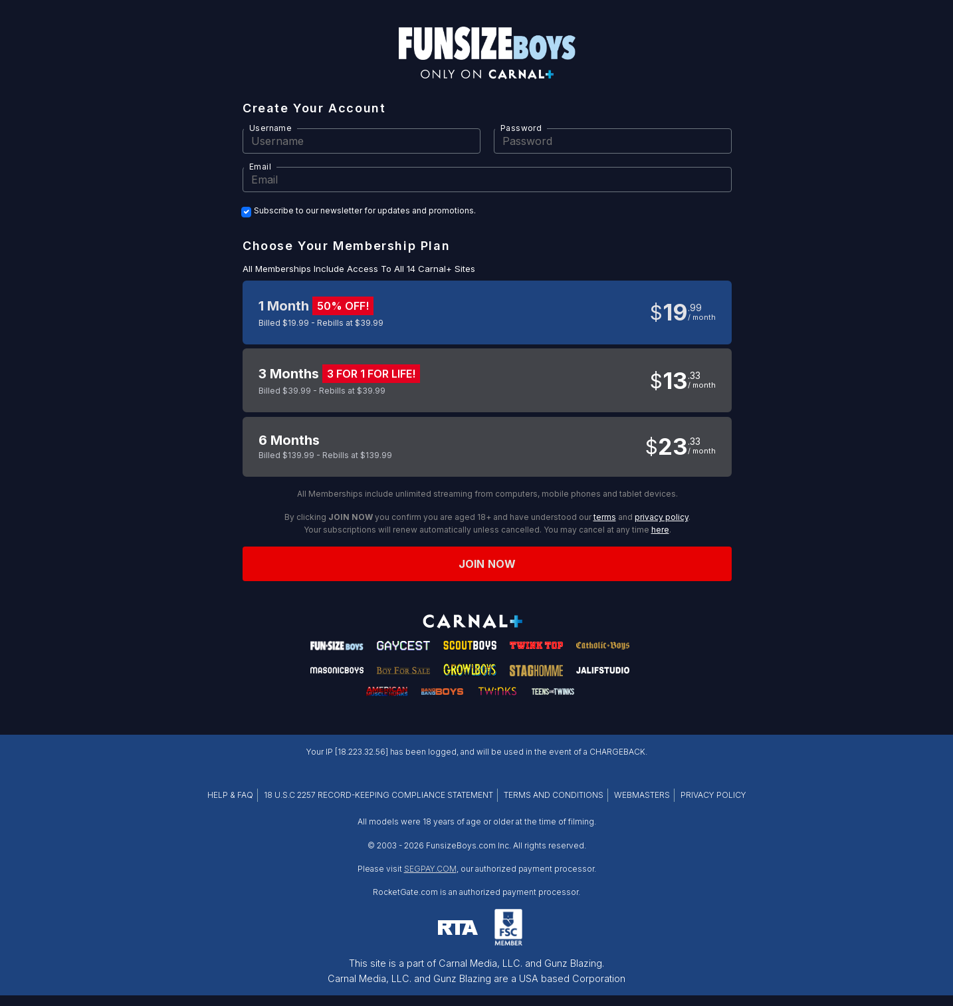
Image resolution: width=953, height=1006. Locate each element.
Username (270, 128)
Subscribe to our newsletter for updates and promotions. (365, 211)
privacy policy (661, 517)
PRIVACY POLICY (713, 795)
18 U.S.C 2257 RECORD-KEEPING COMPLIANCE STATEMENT (378, 795)
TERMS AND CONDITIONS (553, 795)
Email (260, 167)
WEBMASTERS (642, 795)
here (660, 530)
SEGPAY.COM (430, 869)
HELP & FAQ (230, 795)
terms (604, 517)
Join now (487, 563)
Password (521, 128)
